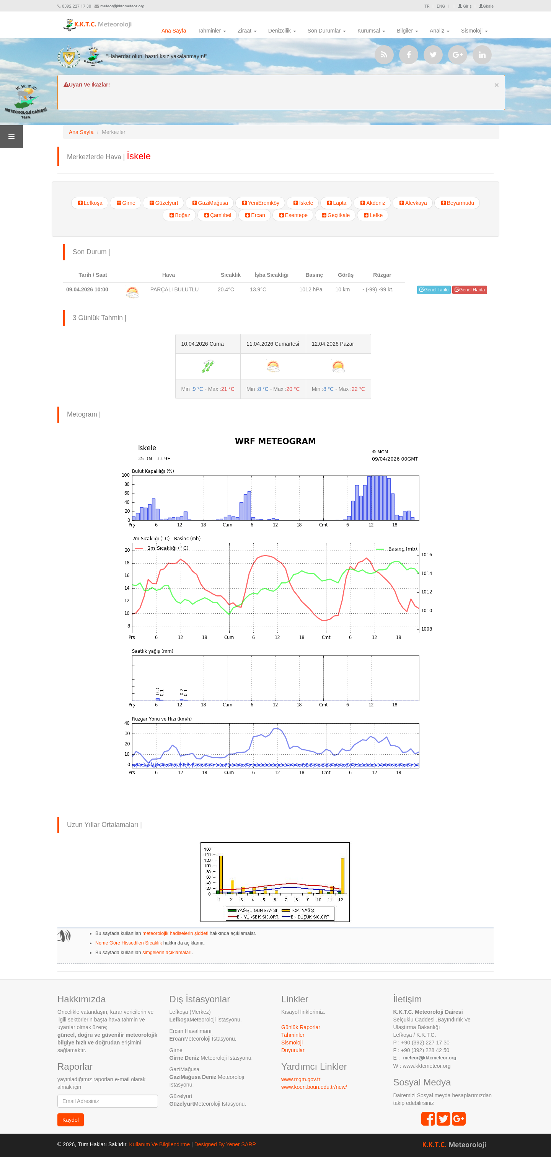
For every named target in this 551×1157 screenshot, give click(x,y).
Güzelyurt (163, 203)
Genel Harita (470, 290)
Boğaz (179, 215)
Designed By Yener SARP (225, 1144)
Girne (125, 203)
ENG (441, 6)
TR (426, 6)
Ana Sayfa (173, 31)
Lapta (336, 203)
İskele (302, 203)
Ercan (254, 215)
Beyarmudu (457, 203)
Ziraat (247, 31)
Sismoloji (474, 31)
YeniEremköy (260, 203)
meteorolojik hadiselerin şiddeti (175, 933)
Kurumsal (371, 31)
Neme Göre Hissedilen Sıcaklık (128, 943)
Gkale (486, 6)
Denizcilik (282, 31)
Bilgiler (407, 31)
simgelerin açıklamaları (166, 952)
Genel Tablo (433, 290)
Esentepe (293, 215)
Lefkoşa (90, 203)
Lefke (373, 215)
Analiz (440, 31)
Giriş (465, 6)
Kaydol (70, 1120)
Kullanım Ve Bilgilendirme (159, 1144)
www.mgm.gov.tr (300, 1079)
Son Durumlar (327, 31)
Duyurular (293, 1050)
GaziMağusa (209, 203)
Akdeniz (372, 203)
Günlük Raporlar (300, 1027)
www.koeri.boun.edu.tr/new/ (314, 1087)
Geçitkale (335, 215)
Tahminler (212, 31)
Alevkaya (412, 203)
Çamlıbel (217, 215)
